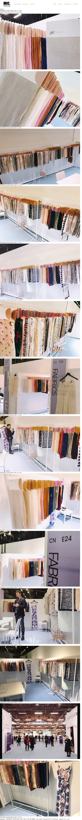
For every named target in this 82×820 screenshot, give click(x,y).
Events (75, 4)
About (60, 4)
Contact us (68, 4)
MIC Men (25, 4)
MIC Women (17, 4)
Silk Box (32, 4)
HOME (55, 4)
